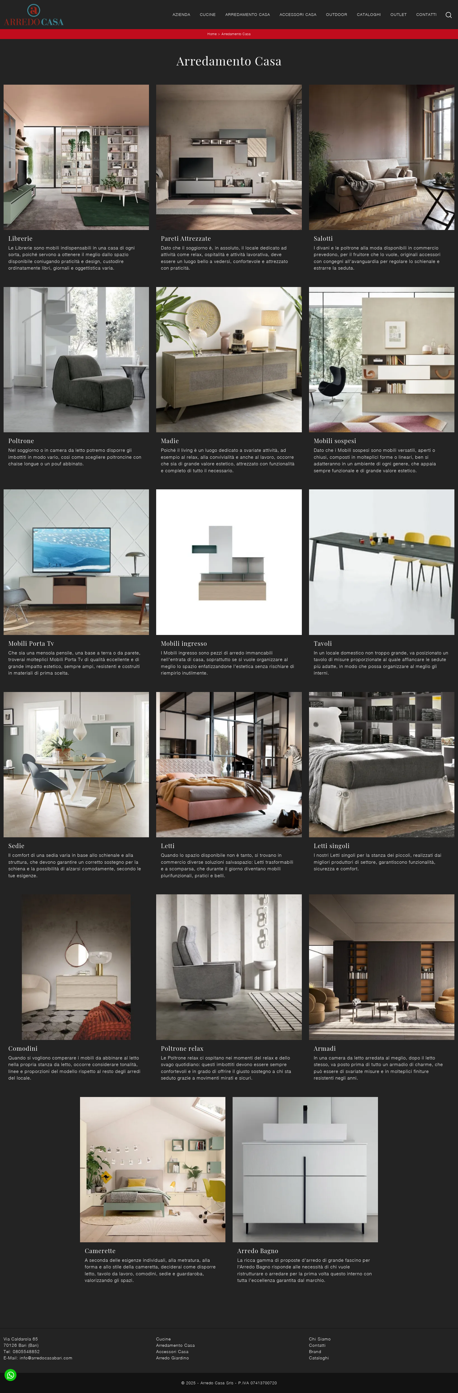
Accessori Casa (298, 14)
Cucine (208, 14)
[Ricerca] (449, 14)
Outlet (399, 14)
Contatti (426, 14)
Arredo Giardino (172, 1357)
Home (212, 34)
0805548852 (26, 1351)
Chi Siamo (320, 1338)
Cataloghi (369, 14)
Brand (315, 1351)
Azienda (181, 14)
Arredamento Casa (247, 14)
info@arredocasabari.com (46, 1357)
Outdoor (336, 14)
